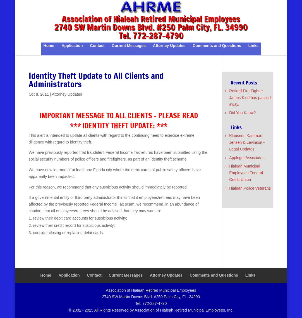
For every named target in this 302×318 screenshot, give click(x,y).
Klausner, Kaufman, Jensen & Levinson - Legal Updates (247, 142)
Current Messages (129, 46)
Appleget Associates (246, 158)
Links (253, 46)
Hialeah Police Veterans (250, 188)
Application (72, 46)
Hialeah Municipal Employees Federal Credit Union (246, 173)
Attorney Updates (169, 46)
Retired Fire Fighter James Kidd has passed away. (250, 98)
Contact (97, 46)
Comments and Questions (217, 46)
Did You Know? (242, 112)
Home (49, 46)
